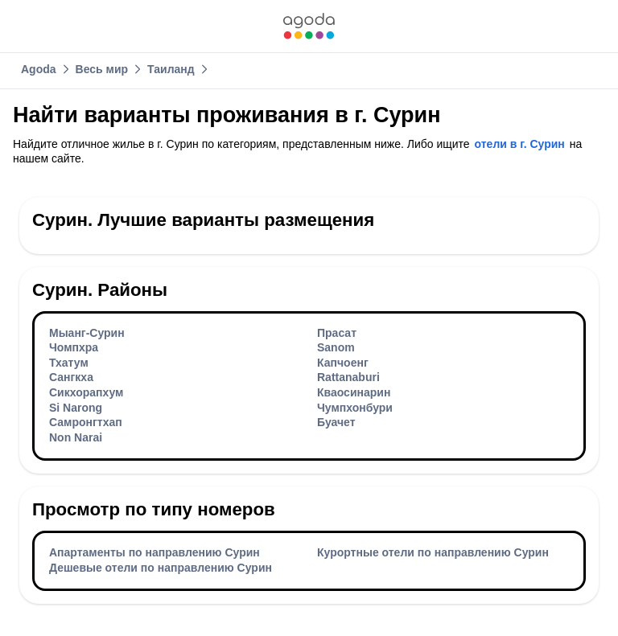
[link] (309, 26)
